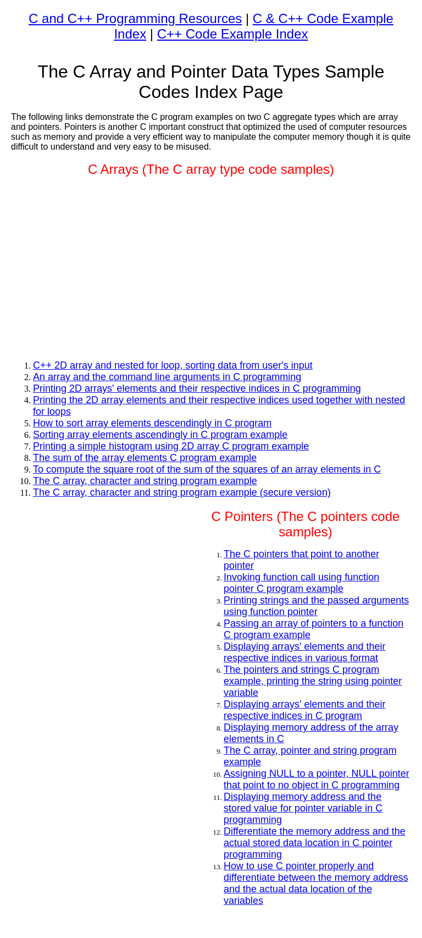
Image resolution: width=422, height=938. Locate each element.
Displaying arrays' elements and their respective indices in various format (305, 652)
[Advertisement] (211, 264)
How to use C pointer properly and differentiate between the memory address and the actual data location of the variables (316, 883)
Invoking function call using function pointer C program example (301, 583)
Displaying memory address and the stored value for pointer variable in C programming (303, 808)
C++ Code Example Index (232, 33)
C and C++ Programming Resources (135, 18)
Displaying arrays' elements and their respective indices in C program (305, 710)
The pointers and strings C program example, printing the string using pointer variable (313, 681)
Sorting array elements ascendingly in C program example (160, 434)
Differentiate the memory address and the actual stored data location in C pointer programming (315, 843)
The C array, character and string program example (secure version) (182, 492)
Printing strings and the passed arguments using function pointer (316, 606)
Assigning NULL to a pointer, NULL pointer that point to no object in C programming (316, 779)
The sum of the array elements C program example (145, 457)
